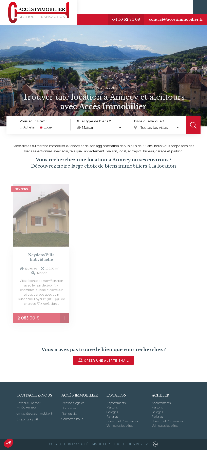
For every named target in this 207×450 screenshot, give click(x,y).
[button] (8, 443)
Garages (112, 412)
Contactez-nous (72, 419)
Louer (48, 127)
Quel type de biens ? (94, 121)
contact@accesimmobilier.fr (176, 19)
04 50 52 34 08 (126, 19)
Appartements (116, 403)
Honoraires (68, 408)
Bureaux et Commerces (122, 421)
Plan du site (69, 414)
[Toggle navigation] (200, 7)
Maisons (112, 407)
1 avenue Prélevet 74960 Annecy (28, 405)
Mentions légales (72, 403)
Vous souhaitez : (33, 121)
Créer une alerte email (103, 360)
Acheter (29, 127)
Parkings (112, 416)
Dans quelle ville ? (149, 121)
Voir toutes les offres (120, 426)
